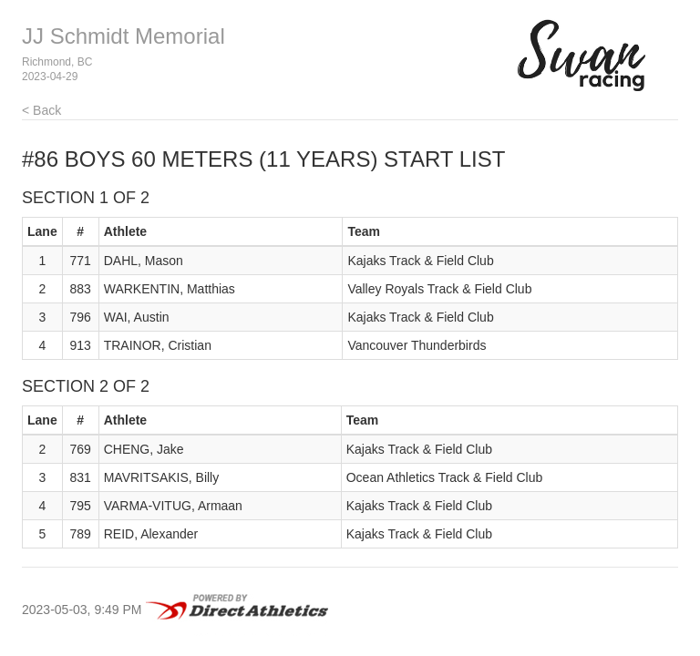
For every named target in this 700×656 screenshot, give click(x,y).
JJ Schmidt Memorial (123, 36)
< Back (41, 110)
